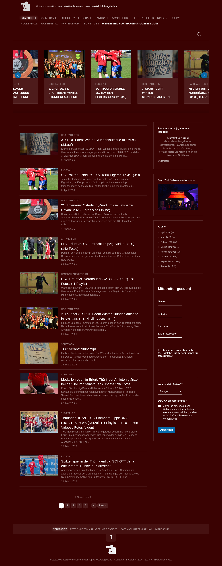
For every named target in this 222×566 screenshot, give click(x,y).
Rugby (175, 18)
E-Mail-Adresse (167, 333)
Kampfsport (120, 18)
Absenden (166, 429)
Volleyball (29, 23)
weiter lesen (164, 161)
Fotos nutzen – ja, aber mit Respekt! (93, 529)
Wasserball (49, 23)
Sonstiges (91, 23)
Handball (102, 18)
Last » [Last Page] (102, 505)
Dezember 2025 (168, 247)
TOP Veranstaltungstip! (78, 349)
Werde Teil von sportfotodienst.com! (130, 23)
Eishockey (67, 18)
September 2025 (169, 261)
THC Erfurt (68, 413)
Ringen (162, 18)
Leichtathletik (143, 18)
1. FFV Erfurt (69, 239)
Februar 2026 (167, 242)
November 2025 (168, 252)
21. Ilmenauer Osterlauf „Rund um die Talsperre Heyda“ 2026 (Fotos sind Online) (16, 97)
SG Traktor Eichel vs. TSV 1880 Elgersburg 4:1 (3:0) (110, 93)
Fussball (85, 18)
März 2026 (166, 237)
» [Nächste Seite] (94, 505)
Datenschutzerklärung (136, 529)
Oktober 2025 (167, 256)
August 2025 (167, 266)
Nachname (163, 326)
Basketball (48, 18)
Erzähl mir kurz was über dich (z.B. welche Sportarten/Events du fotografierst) (178, 353)
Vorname (162, 314)
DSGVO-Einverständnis (172, 400)
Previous (18, 75)
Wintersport (71, 23)
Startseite (29, 18)
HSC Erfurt (81, 274)
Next (204, 75)
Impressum (162, 529)
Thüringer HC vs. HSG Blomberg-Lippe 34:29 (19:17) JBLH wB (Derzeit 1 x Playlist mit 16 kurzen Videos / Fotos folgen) (99, 422)
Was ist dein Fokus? (170, 384)
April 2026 (166, 232)
